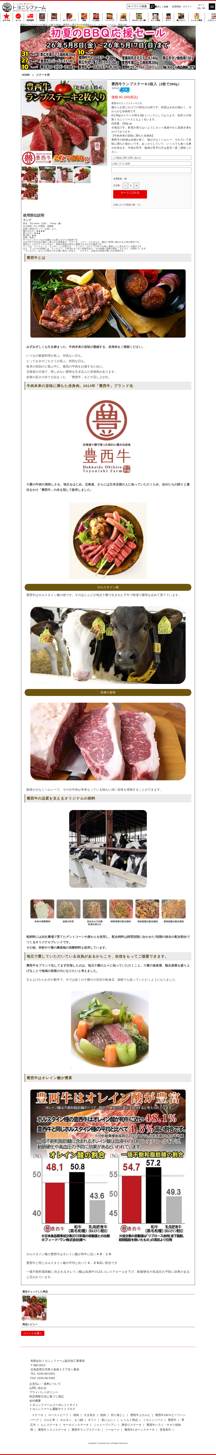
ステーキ (54, 17)
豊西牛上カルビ (140, 1415)
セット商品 (155, 17)
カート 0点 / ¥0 (201, 6)
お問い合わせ (38, 1388)
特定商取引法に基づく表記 (46, 1396)
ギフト (168, 17)
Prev (26, 123)
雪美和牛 (165, 1429)
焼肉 (84, 17)
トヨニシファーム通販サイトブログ (52, 1409)
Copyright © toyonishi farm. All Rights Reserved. (108, 1443)
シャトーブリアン (105, 1424)
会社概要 (35, 1400)
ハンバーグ (109, 17)
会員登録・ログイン (182, 6)
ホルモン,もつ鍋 (139, 17)
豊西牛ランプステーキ (86, 1429)
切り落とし (118, 1415)
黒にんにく (181, 17)
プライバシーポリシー (43, 1392)
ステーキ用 (43, 74)
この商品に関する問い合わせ (126, 157)
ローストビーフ (69, 17)
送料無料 (30, 17)
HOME (26, 74)
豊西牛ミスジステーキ (52, 1429)
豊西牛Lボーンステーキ (139, 1429)
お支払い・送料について (45, 1383)
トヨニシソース (153, 1420)
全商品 (42, 17)
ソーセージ (112, 1429)
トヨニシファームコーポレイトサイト (53, 1405)
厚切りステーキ (132, 1424)
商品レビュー (30, 1324)
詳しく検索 (162, 6)
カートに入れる (130, 192)
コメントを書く (32, 1333)
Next (102, 123)
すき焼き (96, 17)
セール (18, 17)
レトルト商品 (196, 17)
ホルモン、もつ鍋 (71, 1420)
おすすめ (6, 17)
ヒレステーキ (49, 1424)
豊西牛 (172, 1420)
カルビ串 (123, 17)
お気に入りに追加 (121, 163)
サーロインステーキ (76, 1424)
